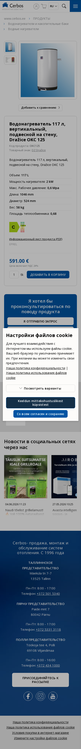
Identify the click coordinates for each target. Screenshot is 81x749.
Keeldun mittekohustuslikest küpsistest (40, 403)
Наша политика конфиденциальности (35, 368)
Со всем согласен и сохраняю (40, 414)
